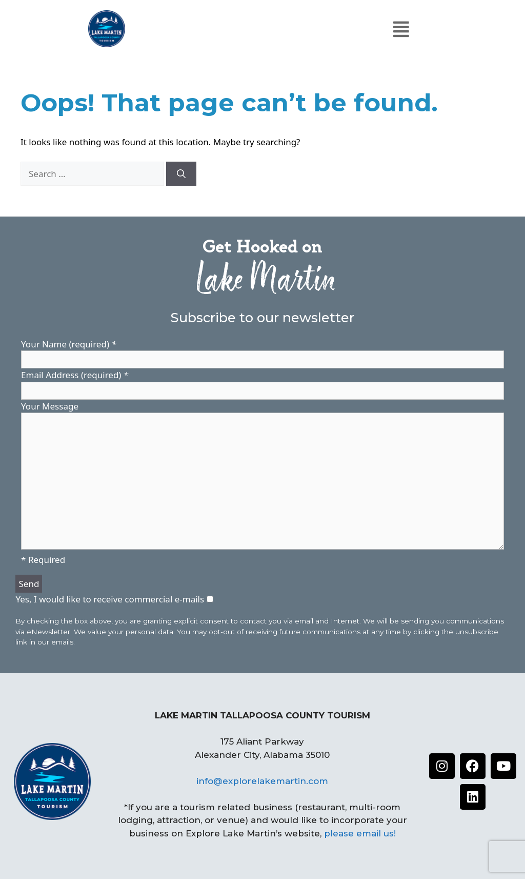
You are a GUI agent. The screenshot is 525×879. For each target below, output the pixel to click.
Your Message (49, 406)
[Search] (181, 174)
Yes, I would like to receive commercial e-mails (110, 599)
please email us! (360, 833)
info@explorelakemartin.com (262, 781)
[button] (401, 28)
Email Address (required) (74, 375)
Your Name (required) (68, 344)
